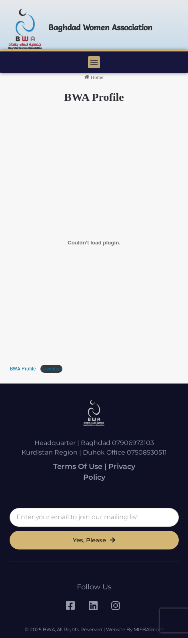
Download (51, 369)
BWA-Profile (23, 369)
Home (93, 77)
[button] (94, 62)
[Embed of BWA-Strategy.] (94, 242)
